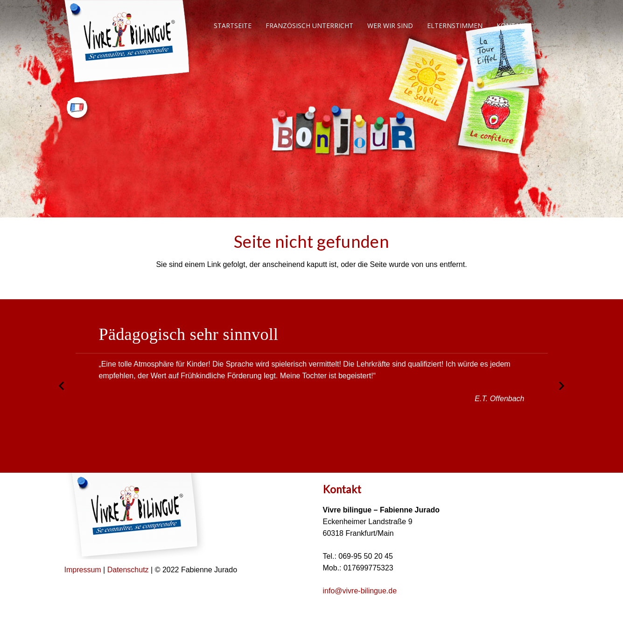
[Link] (127, 42)
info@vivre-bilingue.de (360, 591)
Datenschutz (129, 570)
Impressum (82, 570)
